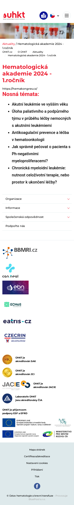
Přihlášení (37, 469)
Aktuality (8, 44)
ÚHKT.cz (7, 51)
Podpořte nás (15, 226)
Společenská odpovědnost (25, 217)
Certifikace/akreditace (37, 456)
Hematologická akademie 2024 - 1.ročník (32, 55)
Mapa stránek (37, 449)
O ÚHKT (22, 51)
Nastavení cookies (37, 463)
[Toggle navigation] (67, 15)
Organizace (14, 199)
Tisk (37, 476)
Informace (13, 208)
